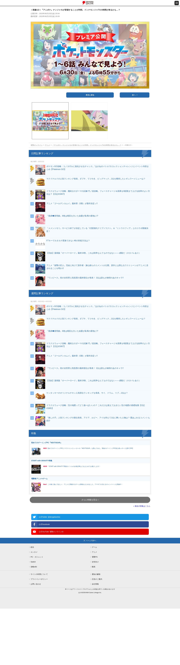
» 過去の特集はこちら (141, 562)
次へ (133, 151)
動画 (93, 623)
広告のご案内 (97, 635)
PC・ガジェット (37, 613)
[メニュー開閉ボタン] (176, 3)
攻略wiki (34, 623)
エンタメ (34, 608)
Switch (33, 618)
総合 (32, 603)
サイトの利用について (39, 631)
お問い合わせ (36, 640)
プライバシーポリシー (39, 635)
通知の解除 (96, 631)
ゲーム (94, 603)
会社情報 (95, 640)
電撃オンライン (37, 201)
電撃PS (95, 613)
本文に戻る (90, 151)
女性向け (95, 618)
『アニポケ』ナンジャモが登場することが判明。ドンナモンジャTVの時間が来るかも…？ (86, 201)
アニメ (47, 201)
